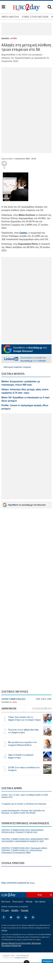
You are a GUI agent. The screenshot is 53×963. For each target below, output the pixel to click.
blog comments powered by (18, 883)
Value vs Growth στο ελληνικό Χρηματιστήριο (20, 756)
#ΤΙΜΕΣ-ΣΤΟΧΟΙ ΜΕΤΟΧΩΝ (35, 16)
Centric (23, 233)
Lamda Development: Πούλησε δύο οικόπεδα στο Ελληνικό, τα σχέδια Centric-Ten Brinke (23, 811)
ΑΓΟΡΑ (14, 38)
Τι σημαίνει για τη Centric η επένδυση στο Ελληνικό (23, 804)
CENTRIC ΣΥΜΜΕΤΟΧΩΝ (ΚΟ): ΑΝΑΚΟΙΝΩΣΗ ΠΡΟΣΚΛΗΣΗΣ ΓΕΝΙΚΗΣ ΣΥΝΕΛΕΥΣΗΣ (22, 831)
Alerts (14, 702)
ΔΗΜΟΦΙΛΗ (8, 708)
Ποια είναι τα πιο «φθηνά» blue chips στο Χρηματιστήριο (23, 731)
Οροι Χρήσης (40, 901)
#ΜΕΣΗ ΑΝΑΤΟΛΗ (10, 16)
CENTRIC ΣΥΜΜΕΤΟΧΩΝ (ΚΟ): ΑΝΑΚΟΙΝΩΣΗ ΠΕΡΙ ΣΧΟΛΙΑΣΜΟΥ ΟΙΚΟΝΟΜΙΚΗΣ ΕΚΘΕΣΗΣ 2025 (25, 840)
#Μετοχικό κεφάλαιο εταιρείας (17, 367)
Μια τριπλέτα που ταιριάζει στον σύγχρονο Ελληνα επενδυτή (22, 743)
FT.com (5, 910)
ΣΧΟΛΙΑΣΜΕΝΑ (42, 708)
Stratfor (15, 910)
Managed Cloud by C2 (21, 957)
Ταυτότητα (5, 901)
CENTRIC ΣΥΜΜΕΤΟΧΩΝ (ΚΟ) (13, 699)
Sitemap (29, 901)
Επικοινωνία (17, 901)
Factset (24, 910)
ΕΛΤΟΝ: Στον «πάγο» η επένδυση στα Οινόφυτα (23, 769)
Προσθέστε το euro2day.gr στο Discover (24, 505)
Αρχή (40, 894)
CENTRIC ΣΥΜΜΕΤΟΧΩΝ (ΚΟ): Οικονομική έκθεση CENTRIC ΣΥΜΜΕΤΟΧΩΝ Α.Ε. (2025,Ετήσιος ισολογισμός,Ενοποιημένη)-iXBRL (24, 850)
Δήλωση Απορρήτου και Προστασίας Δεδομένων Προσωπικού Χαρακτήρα (21, 944)
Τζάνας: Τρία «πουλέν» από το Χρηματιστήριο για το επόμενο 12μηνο (24, 718)
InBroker (4, 930)
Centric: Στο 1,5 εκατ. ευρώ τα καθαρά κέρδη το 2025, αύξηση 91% (24, 796)
